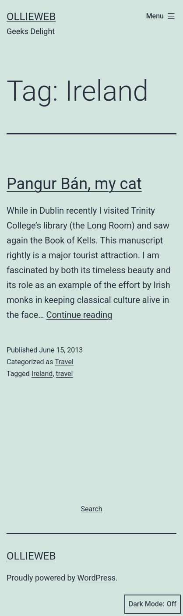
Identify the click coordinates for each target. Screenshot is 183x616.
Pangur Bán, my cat (74, 184)
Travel (64, 362)
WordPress (96, 577)
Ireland (42, 374)
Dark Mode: (152, 604)
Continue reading (79, 315)
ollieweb (31, 17)
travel (64, 374)
